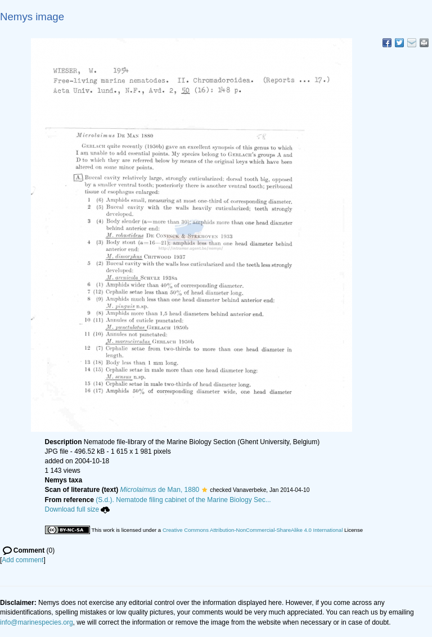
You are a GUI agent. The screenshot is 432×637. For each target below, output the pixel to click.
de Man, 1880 (160, 490)
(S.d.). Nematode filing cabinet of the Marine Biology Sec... (183, 500)
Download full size (77, 509)
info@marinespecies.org (36, 622)
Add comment (22, 560)
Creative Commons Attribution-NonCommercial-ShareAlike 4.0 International (253, 530)
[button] (204, 490)
